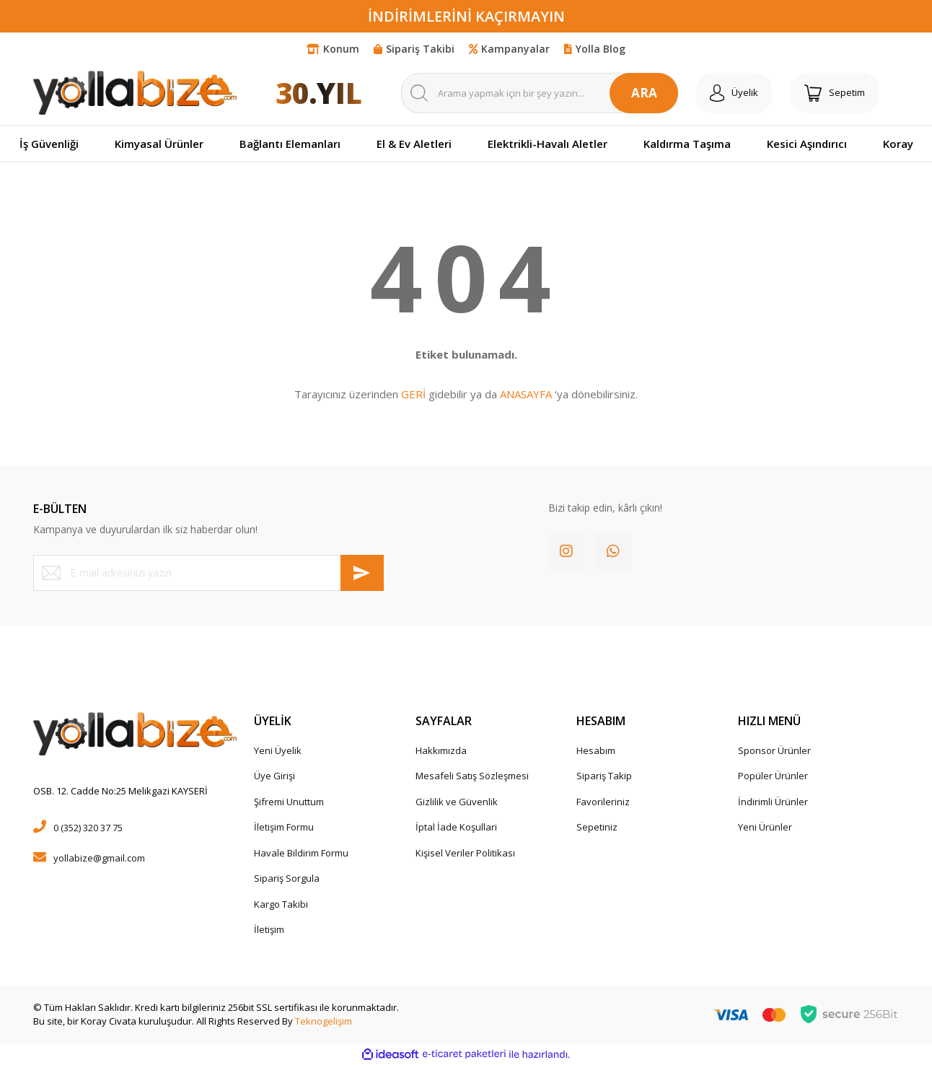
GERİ (413, 394)
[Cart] (834, 93)
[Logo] (135, 92)
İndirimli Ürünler (773, 801)
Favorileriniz (603, 801)
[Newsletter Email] (208, 573)
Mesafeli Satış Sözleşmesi (472, 775)
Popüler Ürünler (773, 775)
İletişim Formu (284, 826)
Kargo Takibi (281, 904)
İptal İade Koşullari (456, 826)
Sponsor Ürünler (774, 750)
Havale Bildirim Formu (301, 852)
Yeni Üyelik (278, 750)
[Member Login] (734, 93)
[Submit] (362, 573)
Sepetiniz (596, 826)
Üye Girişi (274, 775)
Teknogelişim (323, 1020)
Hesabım (595, 750)
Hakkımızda (441, 750)
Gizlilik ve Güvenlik (457, 801)
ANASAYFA (526, 394)
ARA (644, 92)
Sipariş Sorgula (287, 878)
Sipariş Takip (604, 775)
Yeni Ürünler (765, 826)
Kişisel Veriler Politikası (465, 852)
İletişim (269, 929)
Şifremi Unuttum (289, 801)
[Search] (539, 93)
